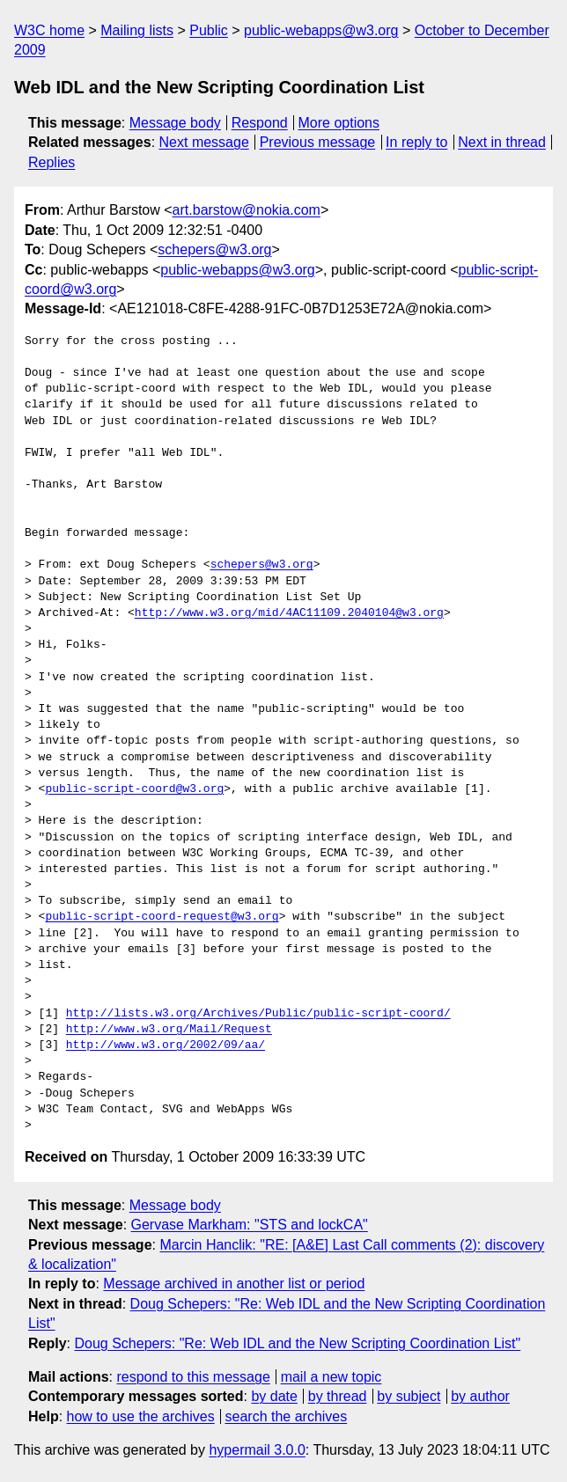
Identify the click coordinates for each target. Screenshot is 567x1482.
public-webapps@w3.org (321, 30)
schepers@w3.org (214, 249)
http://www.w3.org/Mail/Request (169, 1030)
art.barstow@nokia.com (246, 209)
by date (274, 1396)
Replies (51, 162)
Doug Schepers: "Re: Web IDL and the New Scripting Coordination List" (297, 1343)
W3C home (49, 30)
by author (480, 1396)
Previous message (318, 142)
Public (208, 30)
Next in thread (502, 142)
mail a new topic (331, 1376)
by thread (337, 1396)
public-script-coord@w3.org (134, 789)
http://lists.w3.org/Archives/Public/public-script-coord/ (258, 1014)
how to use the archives (141, 1416)
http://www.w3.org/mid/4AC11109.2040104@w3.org (289, 613)
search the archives (286, 1416)
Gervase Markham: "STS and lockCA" (249, 1224)
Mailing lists (136, 30)
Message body (175, 122)
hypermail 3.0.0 (257, 1449)
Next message (204, 142)
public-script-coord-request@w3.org (161, 917)
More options (339, 122)
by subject (408, 1396)
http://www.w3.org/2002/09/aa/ (165, 1045)
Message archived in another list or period (233, 1283)
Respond (260, 122)
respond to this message (192, 1376)
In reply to (416, 142)
